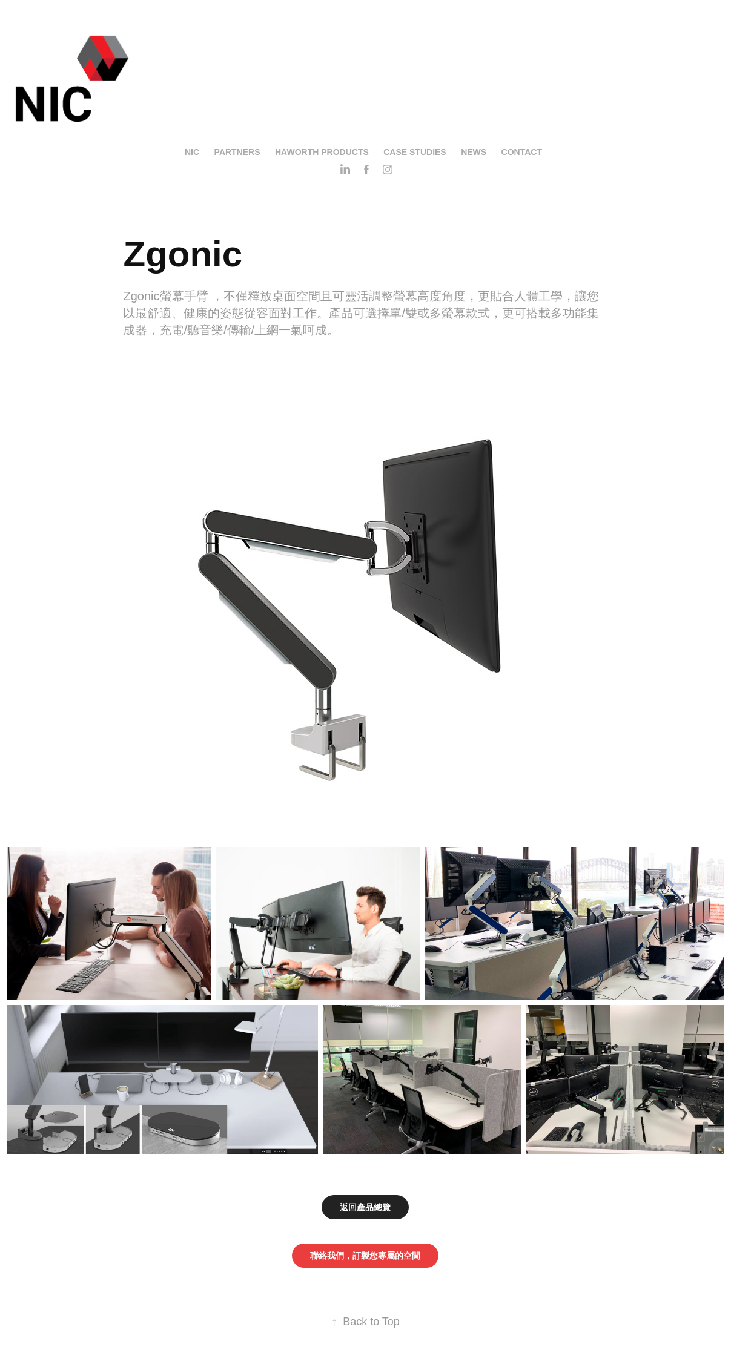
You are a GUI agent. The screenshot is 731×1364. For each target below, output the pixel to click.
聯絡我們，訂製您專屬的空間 (365, 1255)
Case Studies (414, 152)
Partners (237, 152)
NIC (192, 152)
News (473, 152)
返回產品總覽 (365, 1207)
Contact (521, 152)
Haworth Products (322, 152)
